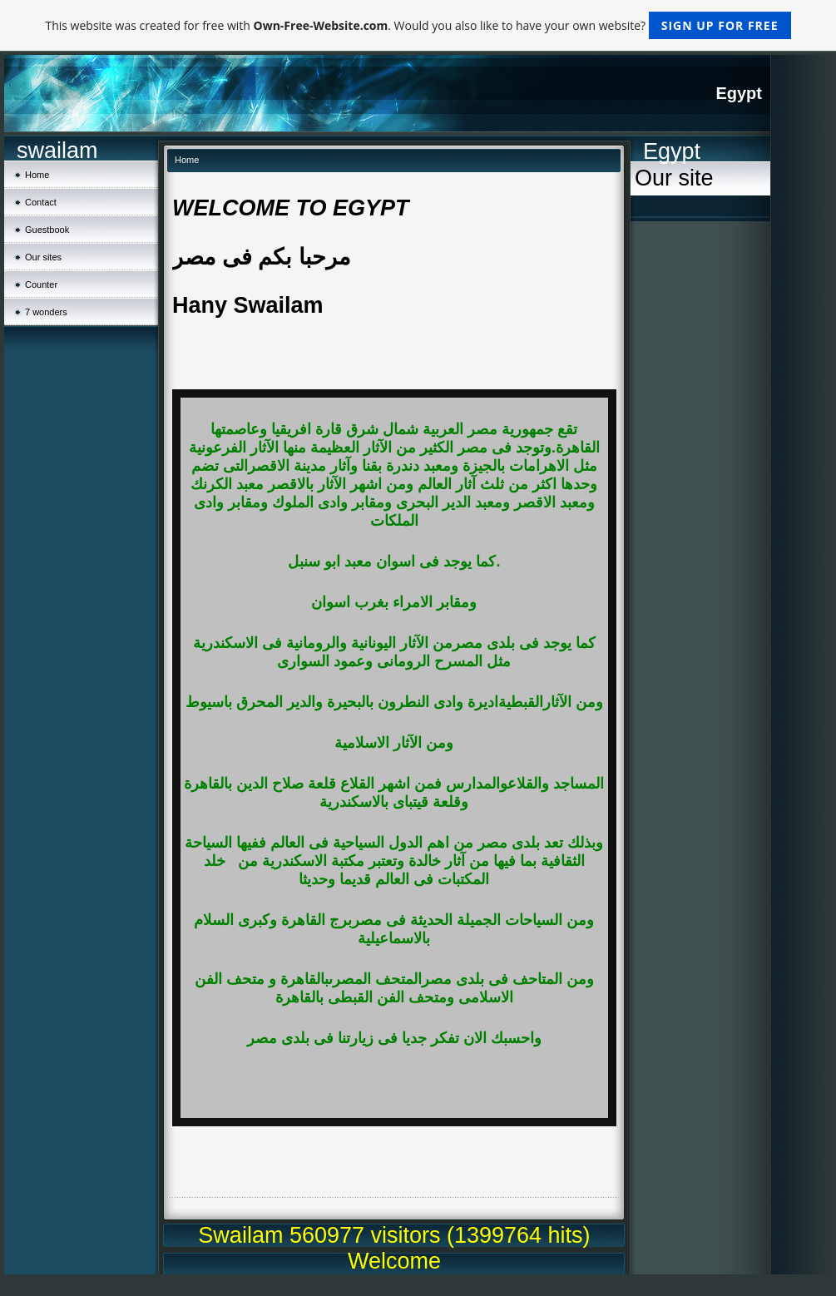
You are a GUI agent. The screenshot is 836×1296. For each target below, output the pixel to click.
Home (37, 175)
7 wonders (46, 312)
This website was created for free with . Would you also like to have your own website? (417, 25)
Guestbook (47, 230)
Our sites (43, 257)
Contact (41, 202)
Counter (41, 284)
